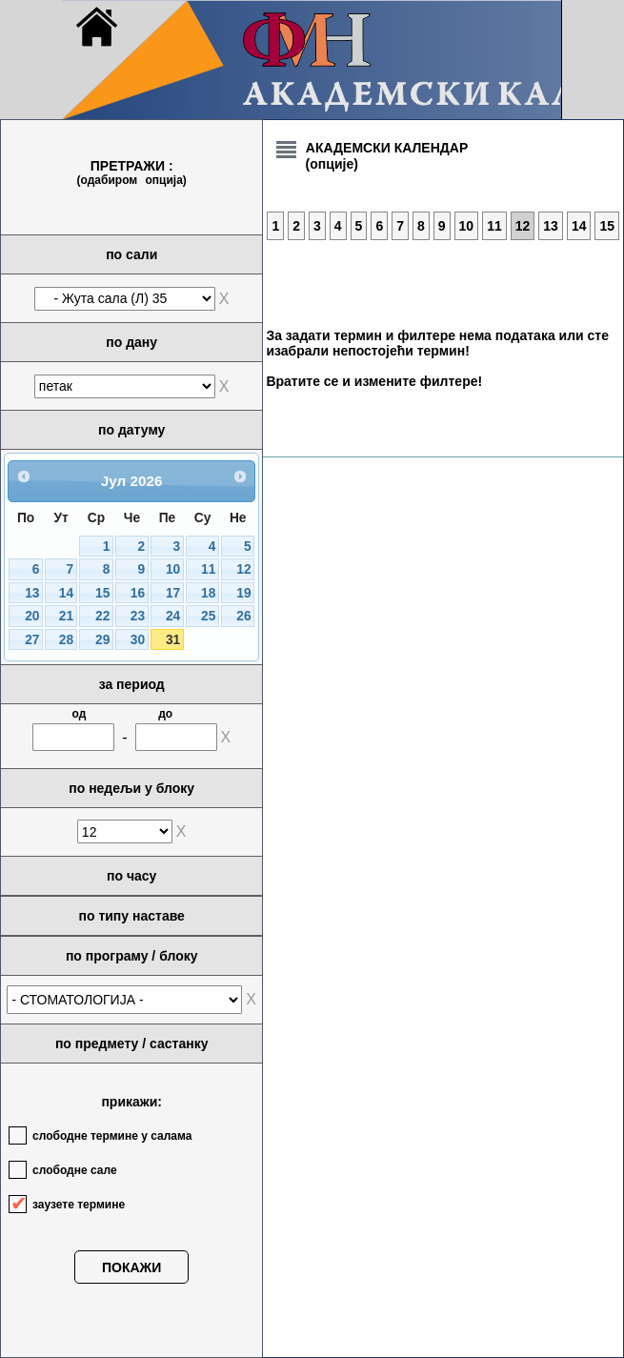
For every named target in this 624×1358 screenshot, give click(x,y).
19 (243, 593)
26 (243, 616)
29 (102, 640)
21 (66, 616)
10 (173, 569)
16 (138, 593)
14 (66, 593)
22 (102, 616)
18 (208, 593)
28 (66, 640)
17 (173, 593)
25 (208, 616)
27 (32, 640)
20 (32, 616)
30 (138, 640)
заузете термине (78, 1204)
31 (173, 640)
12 (243, 569)
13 (32, 593)
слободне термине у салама (111, 1136)
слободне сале (74, 1170)
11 (208, 569)
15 (102, 593)
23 (138, 616)
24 (173, 616)
